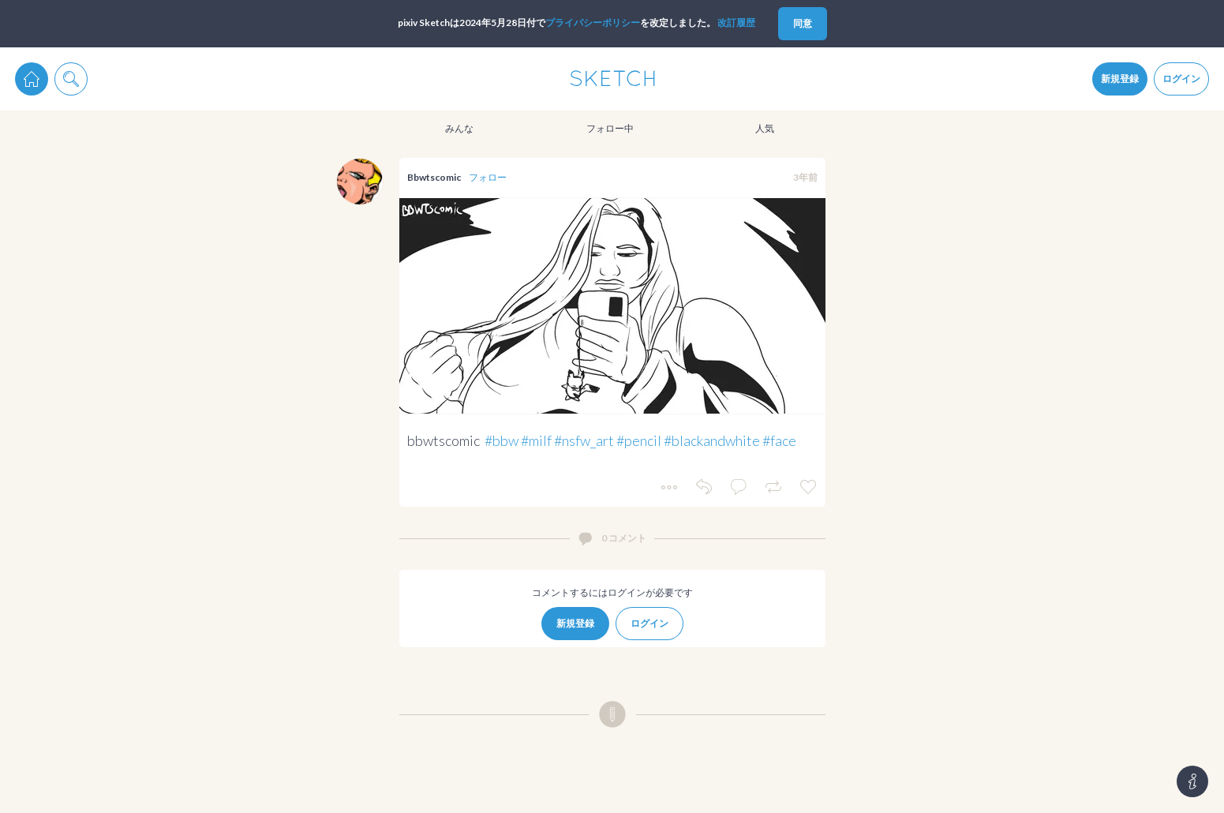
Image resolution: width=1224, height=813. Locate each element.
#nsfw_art (584, 440)
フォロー (488, 177)
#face (779, 440)
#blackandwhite (712, 440)
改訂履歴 (736, 22)
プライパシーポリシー (592, 22)
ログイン (1181, 78)
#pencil (638, 440)
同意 (802, 23)
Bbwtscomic (434, 177)
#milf (536, 440)
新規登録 (1120, 78)
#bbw (501, 440)
